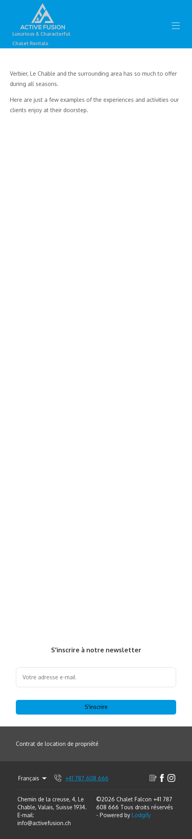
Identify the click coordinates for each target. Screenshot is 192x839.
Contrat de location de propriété (57, 743)
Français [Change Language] (33, 778)
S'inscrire (96, 706)
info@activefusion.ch (44, 823)
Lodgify (141, 815)
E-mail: (25, 815)
